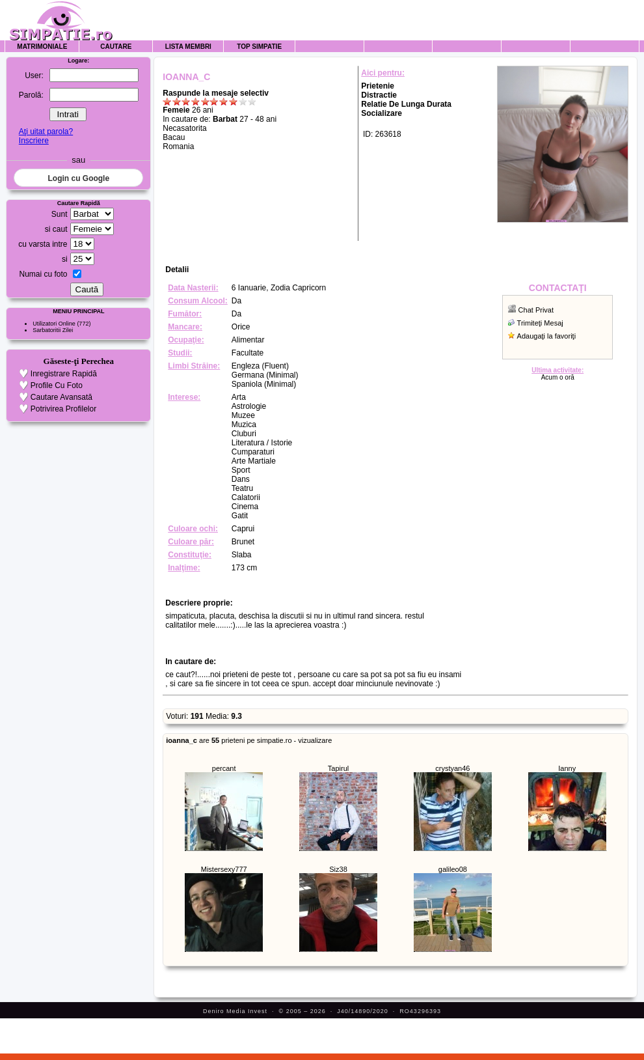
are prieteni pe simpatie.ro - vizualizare (249, 740)
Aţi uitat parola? (46, 131)
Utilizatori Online (54, 323)
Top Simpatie (259, 46)
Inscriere (34, 140)
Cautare (115, 46)
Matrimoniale (42, 46)
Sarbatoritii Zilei (53, 330)
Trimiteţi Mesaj (540, 323)
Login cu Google (78, 178)
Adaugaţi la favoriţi (546, 336)
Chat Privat (536, 310)
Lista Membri (188, 46)
